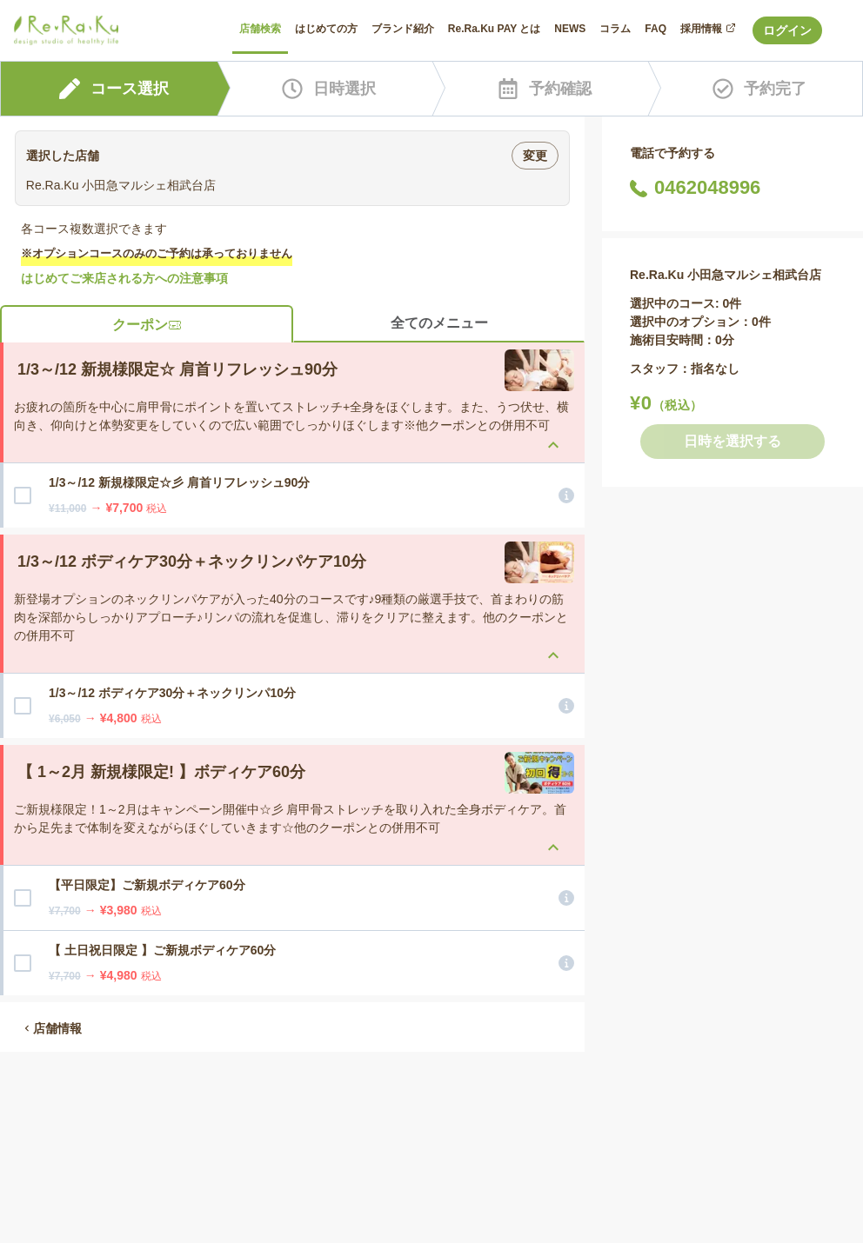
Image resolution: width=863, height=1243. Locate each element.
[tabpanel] (292, 668)
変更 (535, 156)
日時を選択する (732, 441)
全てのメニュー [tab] (439, 323)
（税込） (677, 405)
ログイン (787, 30)
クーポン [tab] (147, 324)
